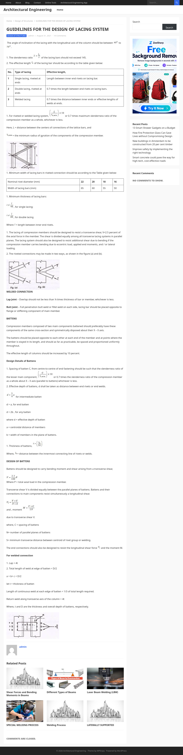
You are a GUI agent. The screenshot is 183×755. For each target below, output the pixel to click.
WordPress (122, 750)
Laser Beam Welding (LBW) (102, 692)
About (18, 2)
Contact (37, 2)
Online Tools (50, 2)
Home (8, 2)
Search (136, 21)
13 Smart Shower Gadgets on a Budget (154, 127)
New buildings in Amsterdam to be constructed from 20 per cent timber (153, 142)
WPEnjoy (101, 750)
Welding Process (56, 725)
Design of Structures (24, 21)
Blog (27, 2)
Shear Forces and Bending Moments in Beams (21, 694)
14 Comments (60, 35)
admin (31, 35)
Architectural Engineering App (74, 2)
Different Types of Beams (61, 692)
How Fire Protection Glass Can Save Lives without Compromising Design (152, 134)
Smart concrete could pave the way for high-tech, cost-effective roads (154, 159)
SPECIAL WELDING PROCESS (22, 725)
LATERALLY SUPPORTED (100, 725)
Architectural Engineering (28, 9)
